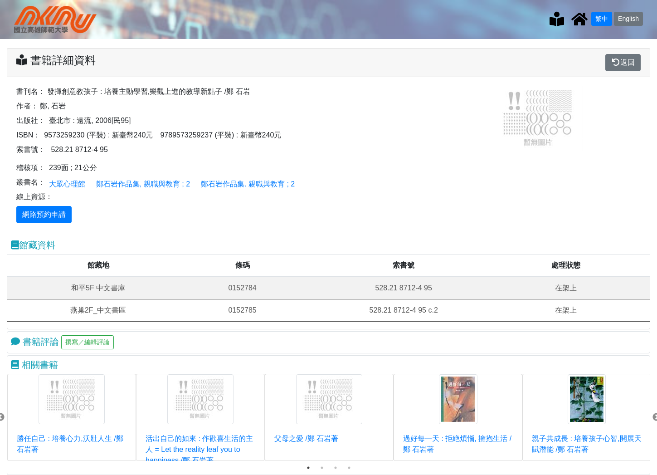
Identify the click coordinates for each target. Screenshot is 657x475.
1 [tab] (308, 467)
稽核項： (30, 167)
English (628, 18)
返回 (623, 62)
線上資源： (34, 197)
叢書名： (30, 182)
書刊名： (30, 91)
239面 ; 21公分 (73, 167)
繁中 (601, 18)
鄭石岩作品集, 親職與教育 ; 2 (143, 184)
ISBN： (28, 135)
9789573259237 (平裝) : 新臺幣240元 (220, 135)
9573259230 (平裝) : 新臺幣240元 (98, 135)
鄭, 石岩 (53, 106)
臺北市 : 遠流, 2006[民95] (90, 120)
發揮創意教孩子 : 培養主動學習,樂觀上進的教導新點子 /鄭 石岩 (148, 91)
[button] (505, 118)
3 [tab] (335, 467)
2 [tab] (321, 467)
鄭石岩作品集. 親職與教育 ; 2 (248, 184)
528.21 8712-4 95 (79, 149)
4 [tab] (349, 467)
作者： (27, 106)
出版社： (30, 120)
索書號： (30, 149)
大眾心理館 (67, 184)
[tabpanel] (71, 417)
